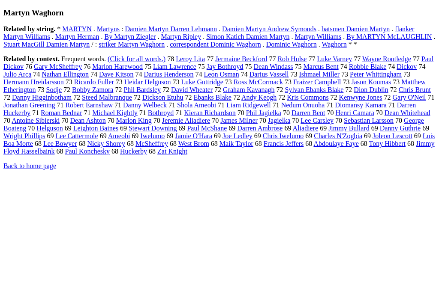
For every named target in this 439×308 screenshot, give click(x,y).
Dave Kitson (116, 74)
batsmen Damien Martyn (356, 29)
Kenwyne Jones (360, 97)
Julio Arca (17, 74)
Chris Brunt (415, 89)
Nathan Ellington (65, 74)
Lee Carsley (317, 120)
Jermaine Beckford (241, 58)
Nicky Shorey (106, 143)
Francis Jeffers (284, 143)
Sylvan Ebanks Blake (314, 89)
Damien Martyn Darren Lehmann (171, 29)
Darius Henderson (169, 74)
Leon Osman (221, 74)
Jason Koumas (371, 82)
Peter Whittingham (376, 74)
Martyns (108, 29)
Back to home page (29, 165)
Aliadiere (306, 128)
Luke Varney (334, 58)
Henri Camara (355, 112)
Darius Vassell (269, 74)
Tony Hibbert (387, 143)
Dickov (407, 66)
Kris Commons (307, 97)
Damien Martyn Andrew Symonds (269, 29)
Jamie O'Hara (193, 135)
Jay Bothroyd (225, 66)
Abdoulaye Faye (335, 143)
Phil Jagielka (263, 112)
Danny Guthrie (400, 128)
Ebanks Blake (213, 97)
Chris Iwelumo (283, 135)
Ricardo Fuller (94, 82)
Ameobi (119, 135)
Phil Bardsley (142, 89)
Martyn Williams (318, 36)
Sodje (54, 89)
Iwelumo (152, 135)
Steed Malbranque (107, 97)
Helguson (49, 128)
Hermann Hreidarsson (33, 82)
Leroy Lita (190, 58)
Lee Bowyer (60, 143)
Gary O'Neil (409, 97)
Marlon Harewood (117, 66)
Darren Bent (308, 112)
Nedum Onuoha (303, 105)
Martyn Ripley (181, 36)
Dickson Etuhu (162, 97)
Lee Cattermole (77, 135)
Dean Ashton (88, 120)
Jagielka (279, 120)
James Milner (239, 120)
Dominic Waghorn (291, 44)
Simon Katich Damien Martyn (247, 36)
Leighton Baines (95, 128)
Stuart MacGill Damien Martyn (46, 44)
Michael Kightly (115, 112)
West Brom (193, 143)
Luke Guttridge (202, 82)
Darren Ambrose (260, 128)
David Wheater (192, 89)
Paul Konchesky (87, 151)
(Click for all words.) (136, 58)
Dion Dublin (371, 89)
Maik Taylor (236, 143)
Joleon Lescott (392, 135)
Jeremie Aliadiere (186, 120)
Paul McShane (207, 128)
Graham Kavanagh (248, 89)
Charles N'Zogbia (338, 135)
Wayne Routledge (386, 58)
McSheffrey (151, 143)
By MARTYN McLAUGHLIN (389, 36)
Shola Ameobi (196, 105)
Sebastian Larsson (369, 120)
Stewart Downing (153, 128)
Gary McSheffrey (58, 66)
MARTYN (76, 29)
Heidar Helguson (147, 82)
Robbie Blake (368, 66)
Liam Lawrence (174, 66)
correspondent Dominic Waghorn (215, 44)
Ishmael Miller (319, 74)
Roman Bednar (61, 112)
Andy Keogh (259, 97)
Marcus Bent (321, 66)
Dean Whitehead (407, 112)
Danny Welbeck (145, 105)
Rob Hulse (292, 58)
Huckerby (133, 151)
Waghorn (334, 44)
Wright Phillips (24, 135)
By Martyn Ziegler (130, 36)
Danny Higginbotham (42, 97)
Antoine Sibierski (36, 120)
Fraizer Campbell (317, 82)
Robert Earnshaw (89, 105)
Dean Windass (273, 66)
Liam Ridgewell (248, 105)
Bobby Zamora (92, 89)
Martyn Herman (77, 36)
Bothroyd (161, 112)
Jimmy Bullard (349, 128)
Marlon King (134, 120)
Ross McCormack (258, 82)
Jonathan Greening (29, 105)
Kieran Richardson (209, 112)
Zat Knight (172, 151)
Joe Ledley (238, 135)
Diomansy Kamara (360, 105)
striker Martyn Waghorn (132, 44)
